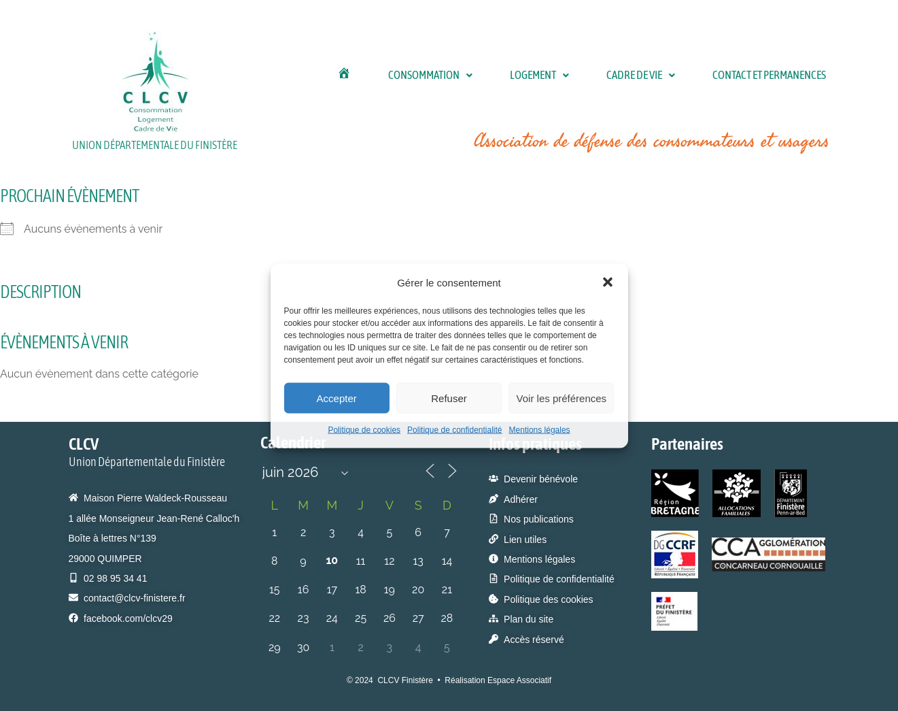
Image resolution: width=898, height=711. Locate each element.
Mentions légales (539, 430)
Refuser (449, 397)
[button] (608, 282)
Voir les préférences (562, 397)
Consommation (415, 75)
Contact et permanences (761, 75)
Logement (524, 75)
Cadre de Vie (625, 75)
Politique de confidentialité (454, 430)
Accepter (337, 397)
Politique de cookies (364, 430)
